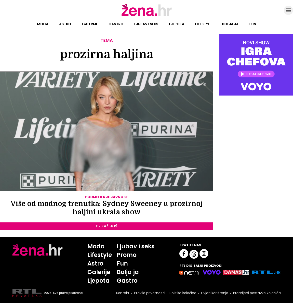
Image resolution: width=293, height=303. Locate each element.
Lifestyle (203, 24)
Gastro (115, 24)
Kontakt (122, 293)
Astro (65, 24)
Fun (252, 24)
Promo (126, 255)
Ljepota (176, 24)
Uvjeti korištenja (214, 293)
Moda (42, 24)
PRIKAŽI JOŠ (106, 226)
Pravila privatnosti (149, 293)
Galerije (90, 24)
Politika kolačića (183, 293)
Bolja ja (230, 24)
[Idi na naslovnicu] (146, 15)
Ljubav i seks (146, 24)
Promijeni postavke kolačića (257, 293)
